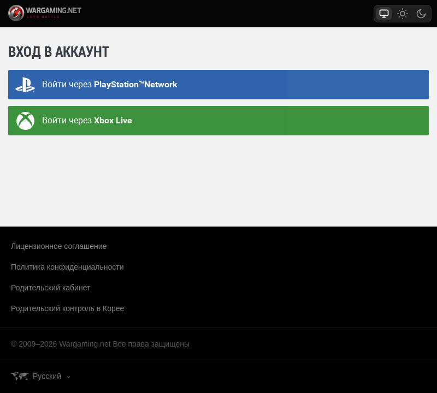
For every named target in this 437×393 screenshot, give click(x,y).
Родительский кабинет (50, 287)
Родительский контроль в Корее (67, 308)
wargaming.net (56, 13)
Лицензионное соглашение (59, 246)
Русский (47, 376)
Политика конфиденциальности (67, 267)
